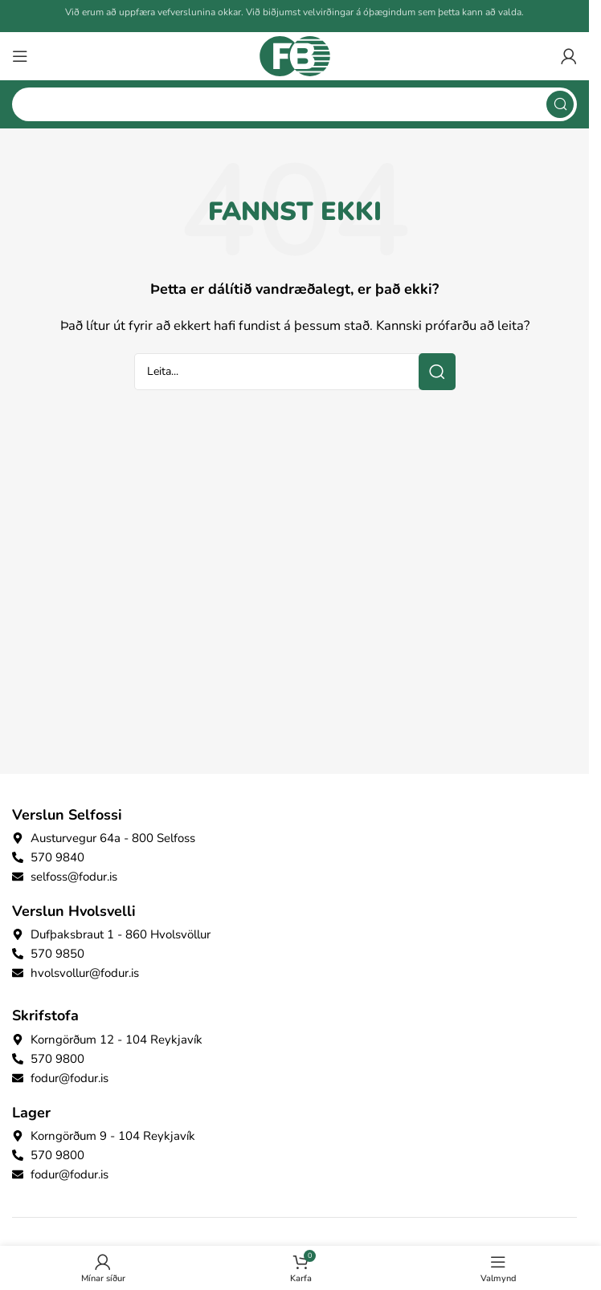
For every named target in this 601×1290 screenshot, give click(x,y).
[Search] (294, 104)
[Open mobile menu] (20, 56)
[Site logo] (295, 55)
